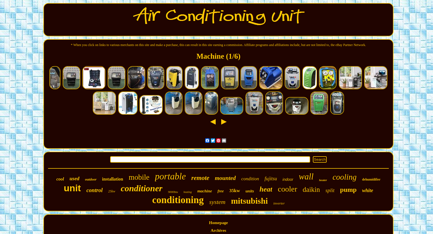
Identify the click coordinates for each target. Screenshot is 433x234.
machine (204, 191)
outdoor (91, 179)
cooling (344, 177)
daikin (311, 189)
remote (200, 177)
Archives (218, 230)
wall (306, 176)
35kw (234, 190)
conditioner (141, 188)
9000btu (173, 191)
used (75, 178)
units (249, 191)
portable (170, 176)
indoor (287, 179)
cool (60, 179)
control (94, 190)
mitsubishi (249, 200)
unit (72, 188)
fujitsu (271, 178)
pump (348, 189)
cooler (287, 189)
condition (250, 178)
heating (187, 191)
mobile (139, 177)
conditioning (178, 200)
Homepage (218, 222)
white (367, 190)
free (221, 191)
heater (323, 180)
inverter (279, 203)
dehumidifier (371, 179)
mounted (225, 178)
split (330, 190)
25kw (111, 191)
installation (112, 179)
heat (266, 189)
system (217, 201)
